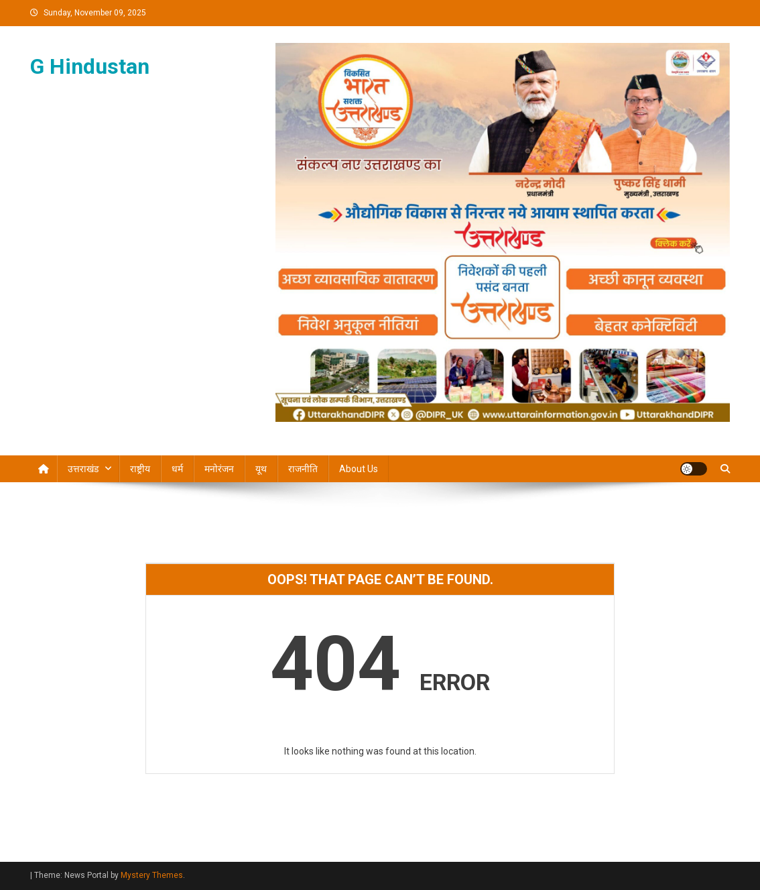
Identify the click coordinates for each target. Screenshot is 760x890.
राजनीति (303, 468)
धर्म (177, 468)
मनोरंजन (219, 468)
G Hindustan (89, 66)
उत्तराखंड (83, 468)
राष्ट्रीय (140, 468)
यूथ (261, 468)
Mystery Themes (152, 875)
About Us (358, 468)
